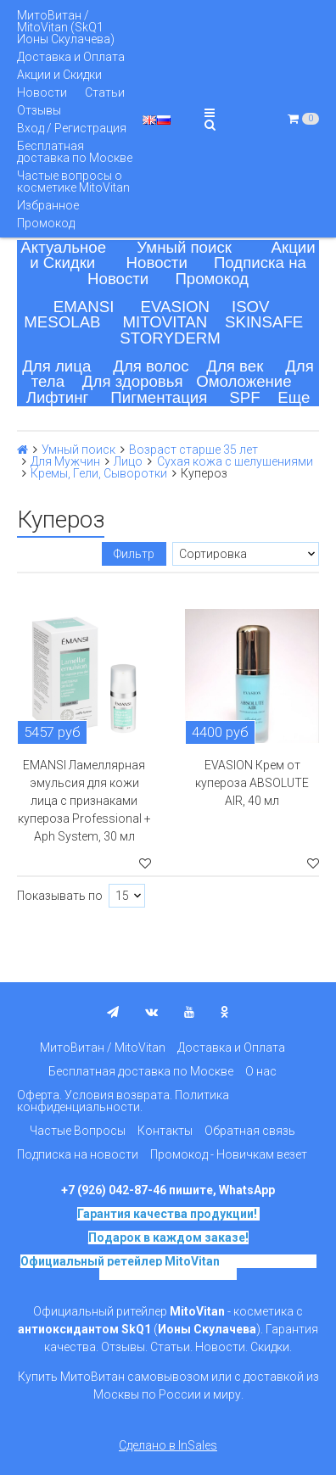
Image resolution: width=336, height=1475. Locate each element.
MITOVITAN (164, 322)
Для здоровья (132, 381)
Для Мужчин (65, 461)
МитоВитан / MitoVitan (102, 1047)
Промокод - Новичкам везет (228, 1154)
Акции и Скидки (59, 75)
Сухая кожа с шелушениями (235, 461)
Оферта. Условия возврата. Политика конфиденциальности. (123, 1101)
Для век (234, 366)
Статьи (105, 92)
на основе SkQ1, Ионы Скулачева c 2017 (207, 1267)
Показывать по (60, 896)
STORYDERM (170, 338)
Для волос (150, 366)
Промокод (46, 223)
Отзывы (39, 110)
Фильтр (134, 554)
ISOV (251, 307)
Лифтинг (57, 397)
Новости (42, 92)
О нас (261, 1071)
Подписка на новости (77, 1154)
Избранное (48, 205)
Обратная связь (249, 1130)
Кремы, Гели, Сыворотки (99, 473)
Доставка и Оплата (71, 57)
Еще (293, 397)
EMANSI (84, 307)
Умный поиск (184, 247)
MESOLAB (62, 322)
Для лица (56, 366)
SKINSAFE (264, 322)
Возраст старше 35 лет (193, 449)
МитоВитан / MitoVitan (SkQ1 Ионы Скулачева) (66, 27)
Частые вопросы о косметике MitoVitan (73, 181)
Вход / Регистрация (71, 128)
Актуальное (63, 247)
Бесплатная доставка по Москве (74, 152)
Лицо (128, 461)
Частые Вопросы (78, 1130)
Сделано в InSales (168, 1445)
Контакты (165, 1130)
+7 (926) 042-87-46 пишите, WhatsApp (168, 1190)
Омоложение (244, 381)
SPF (244, 397)
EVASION (175, 307)
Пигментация (158, 397)
